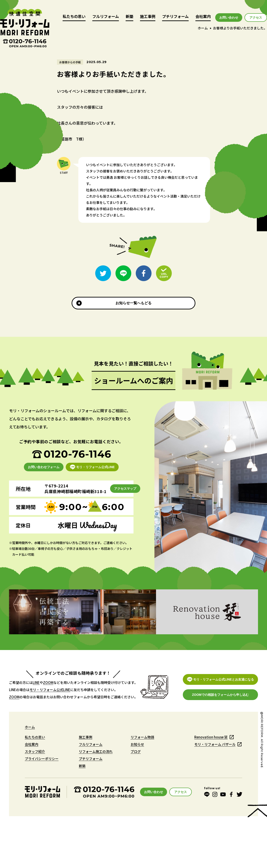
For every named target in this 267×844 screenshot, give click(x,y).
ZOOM (48, 682)
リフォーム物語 (142, 737)
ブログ (136, 751)
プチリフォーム (175, 16)
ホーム (203, 28)
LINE (36, 682)
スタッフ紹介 (35, 751)
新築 (129, 16)
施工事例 (147, 16)
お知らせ (137, 744)
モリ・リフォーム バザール (214, 744)
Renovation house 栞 (211, 737)
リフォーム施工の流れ (96, 751)
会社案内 (203, 16)
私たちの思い (74, 16)
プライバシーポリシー (42, 758)
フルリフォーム (105, 16)
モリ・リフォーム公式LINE (49, 689)
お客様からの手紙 (70, 62)
